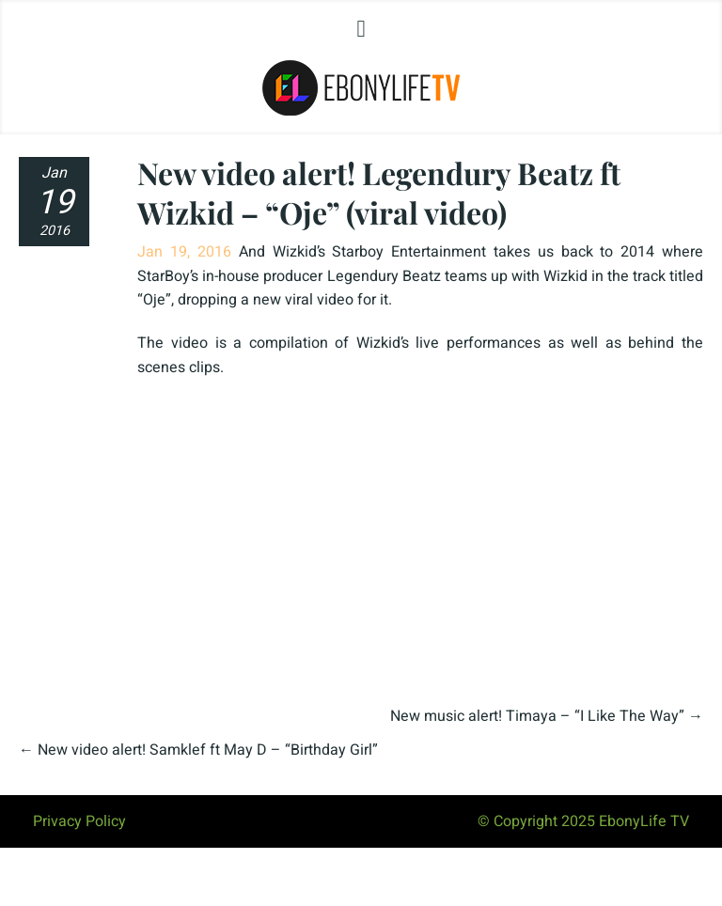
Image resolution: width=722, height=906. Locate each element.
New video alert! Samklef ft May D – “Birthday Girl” (208, 750)
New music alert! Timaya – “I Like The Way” (537, 716)
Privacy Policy (79, 821)
